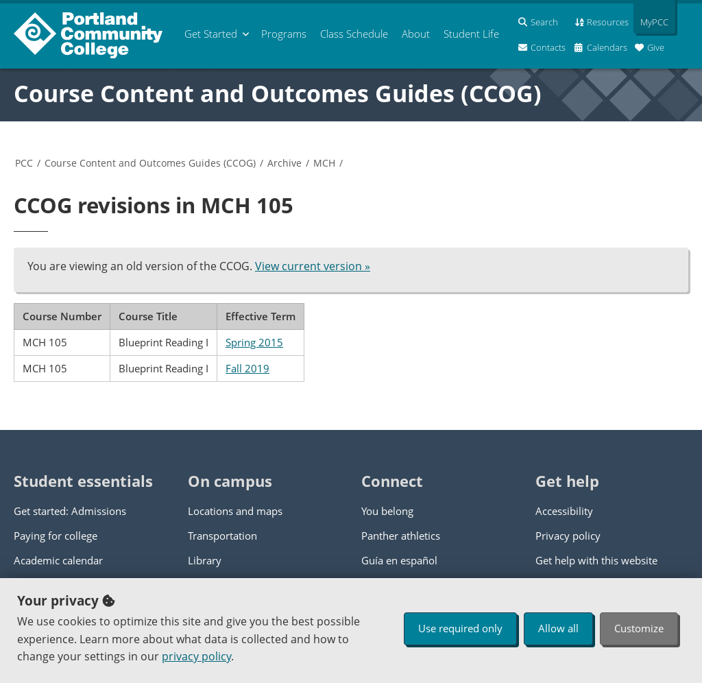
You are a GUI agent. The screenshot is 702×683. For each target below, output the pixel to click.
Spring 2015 (254, 342)
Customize (639, 628)
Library (204, 560)
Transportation (222, 535)
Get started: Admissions (70, 511)
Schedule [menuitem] (354, 33)
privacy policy (196, 656)
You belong (387, 511)
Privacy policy (568, 535)
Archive (284, 162)
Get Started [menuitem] (210, 33)
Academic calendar (58, 560)
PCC (24, 162)
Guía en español (399, 560)
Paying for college (55, 535)
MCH (324, 162)
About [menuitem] (416, 33)
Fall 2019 (247, 368)
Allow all (558, 628)
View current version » (312, 266)
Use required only (460, 628)
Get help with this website (596, 560)
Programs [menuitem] (283, 33)
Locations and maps (235, 511)
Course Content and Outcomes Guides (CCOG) (278, 93)
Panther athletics (400, 535)
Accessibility (564, 511)
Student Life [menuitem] (471, 33)
